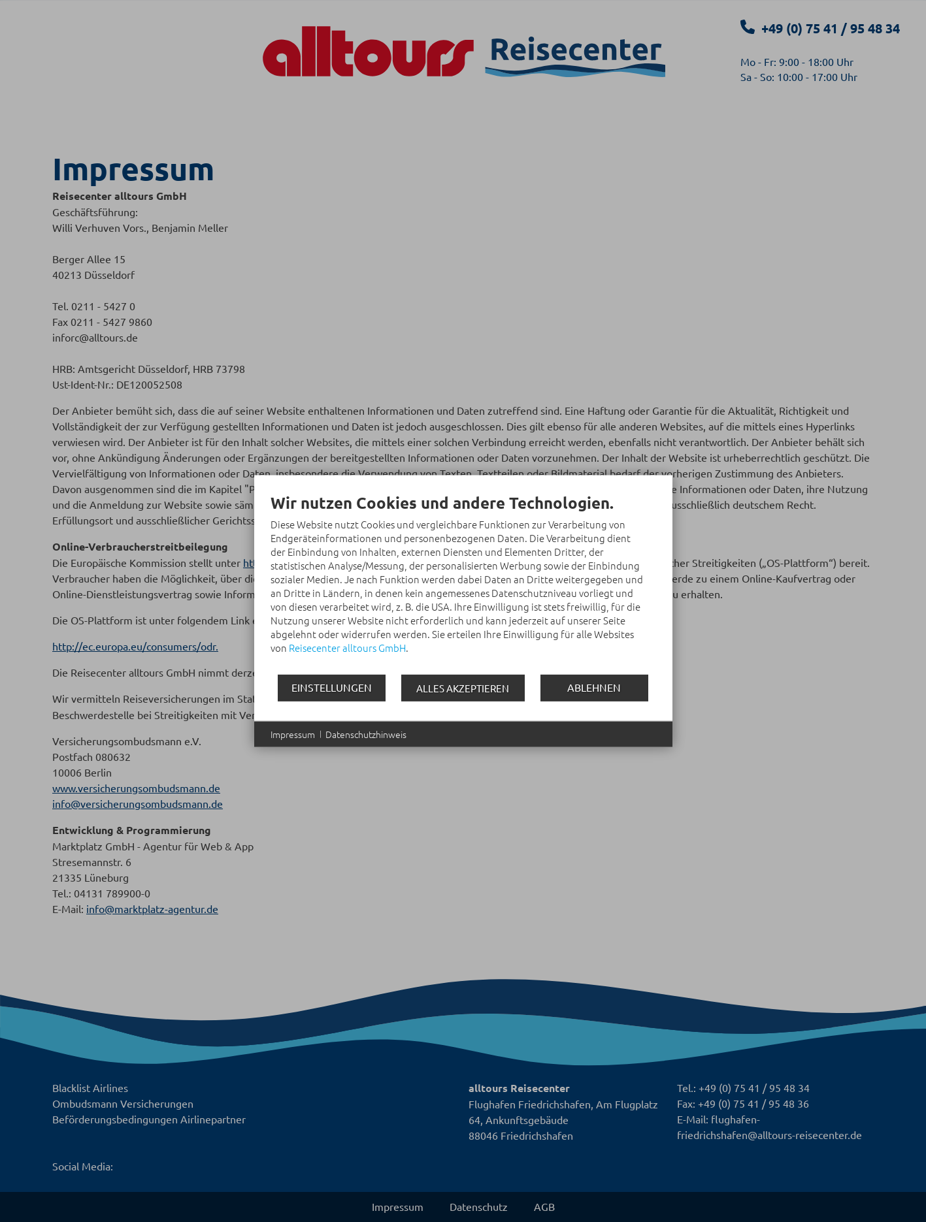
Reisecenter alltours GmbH (347, 647)
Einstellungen (331, 687)
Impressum (293, 734)
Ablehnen (594, 687)
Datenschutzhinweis (365, 734)
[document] (463, 582)
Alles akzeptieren (462, 687)
